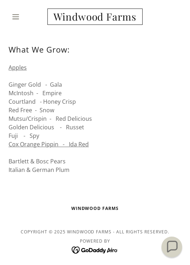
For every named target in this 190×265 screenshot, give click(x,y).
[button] (22, 17)
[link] (95, 17)
